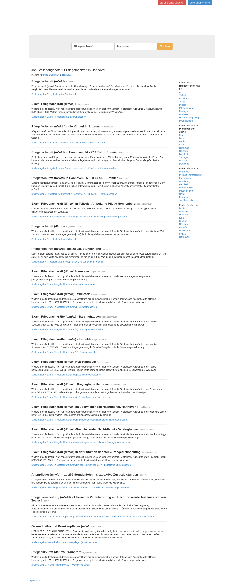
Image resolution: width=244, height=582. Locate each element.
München (183, 211)
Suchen (165, 46)
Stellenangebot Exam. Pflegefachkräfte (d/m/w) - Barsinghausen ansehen (68, 329)
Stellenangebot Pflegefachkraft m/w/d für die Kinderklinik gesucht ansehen (68, 142)
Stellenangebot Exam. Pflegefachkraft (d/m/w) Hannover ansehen (64, 284)
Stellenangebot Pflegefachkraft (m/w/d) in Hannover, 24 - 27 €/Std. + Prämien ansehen (74, 168)
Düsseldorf (184, 230)
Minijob (182, 105)
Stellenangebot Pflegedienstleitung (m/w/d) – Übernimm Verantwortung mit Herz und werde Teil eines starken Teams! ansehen (94, 516)
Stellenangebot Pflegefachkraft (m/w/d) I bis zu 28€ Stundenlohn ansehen (68, 261)
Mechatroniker (186, 187)
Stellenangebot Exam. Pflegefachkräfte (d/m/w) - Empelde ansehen (65, 352)
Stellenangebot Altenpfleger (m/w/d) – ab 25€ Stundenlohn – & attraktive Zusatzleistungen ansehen (81, 487)
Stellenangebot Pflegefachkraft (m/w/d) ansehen (55, 94)
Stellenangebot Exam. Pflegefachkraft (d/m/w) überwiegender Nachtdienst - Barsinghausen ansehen (81, 442)
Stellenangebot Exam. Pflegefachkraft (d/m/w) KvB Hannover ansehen (66, 374)
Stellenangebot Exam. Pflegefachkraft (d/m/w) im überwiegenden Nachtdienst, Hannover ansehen (80, 419)
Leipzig (182, 135)
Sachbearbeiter (186, 200)
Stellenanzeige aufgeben (172, 2)
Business (183, 114)
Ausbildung (184, 181)
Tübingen (183, 157)
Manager (183, 111)
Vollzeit (182, 95)
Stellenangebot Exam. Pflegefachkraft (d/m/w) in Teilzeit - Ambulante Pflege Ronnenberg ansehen (80, 216)
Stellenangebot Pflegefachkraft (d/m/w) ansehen (55, 239)
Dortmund (184, 163)
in (180, 92)
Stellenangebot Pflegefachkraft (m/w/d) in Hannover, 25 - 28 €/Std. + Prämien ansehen (74, 194)
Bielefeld (183, 154)
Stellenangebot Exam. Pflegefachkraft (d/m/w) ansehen (59, 117)
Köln (181, 144)
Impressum (34, 580)
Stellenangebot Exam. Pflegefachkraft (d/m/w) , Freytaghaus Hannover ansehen (71, 397)
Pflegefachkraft (186, 108)
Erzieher (183, 98)
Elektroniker (185, 178)
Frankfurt (183, 227)
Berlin (182, 141)
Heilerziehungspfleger (190, 117)
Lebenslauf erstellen (200, 2)
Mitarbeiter (184, 171)
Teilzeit (182, 101)
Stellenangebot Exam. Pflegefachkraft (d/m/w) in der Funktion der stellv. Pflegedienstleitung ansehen (81, 465)
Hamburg (183, 151)
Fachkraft (183, 184)
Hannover (184, 148)
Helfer (182, 194)
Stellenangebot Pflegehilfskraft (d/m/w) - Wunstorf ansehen (61, 565)
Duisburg (183, 160)
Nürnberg (183, 224)
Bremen (183, 138)
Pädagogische (186, 120)
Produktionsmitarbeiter (190, 175)
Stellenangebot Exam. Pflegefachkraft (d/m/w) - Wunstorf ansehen (64, 307)
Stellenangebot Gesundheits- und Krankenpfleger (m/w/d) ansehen (65, 542)
